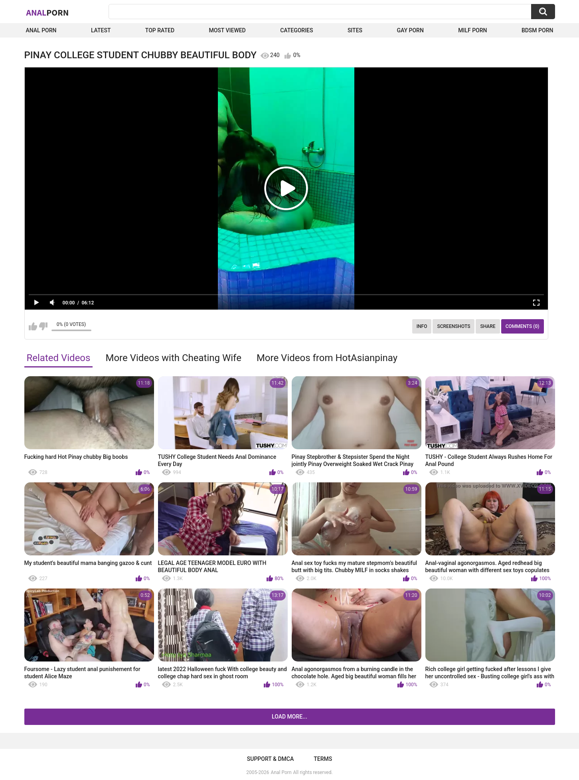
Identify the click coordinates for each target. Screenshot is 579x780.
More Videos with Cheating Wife (173, 357)
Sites (355, 30)
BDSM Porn (537, 30)
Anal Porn (41, 30)
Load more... (289, 716)
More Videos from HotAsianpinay (327, 357)
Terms (323, 759)
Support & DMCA (270, 759)
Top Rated (159, 30)
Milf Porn (472, 30)
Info (422, 326)
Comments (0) (522, 326)
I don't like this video (43, 326)
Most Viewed (227, 30)
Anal (47, 12)
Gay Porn (410, 30)
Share (487, 326)
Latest (101, 30)
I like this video (33, 326)
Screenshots (453, 326)
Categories (296, 30)
